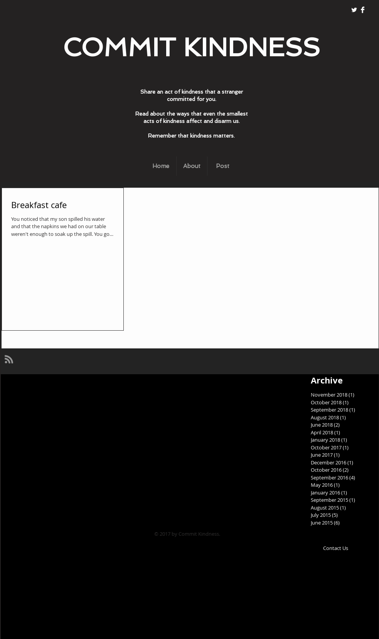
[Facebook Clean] (362, 10)
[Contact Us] (336, 548)
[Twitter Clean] (354, 10)
